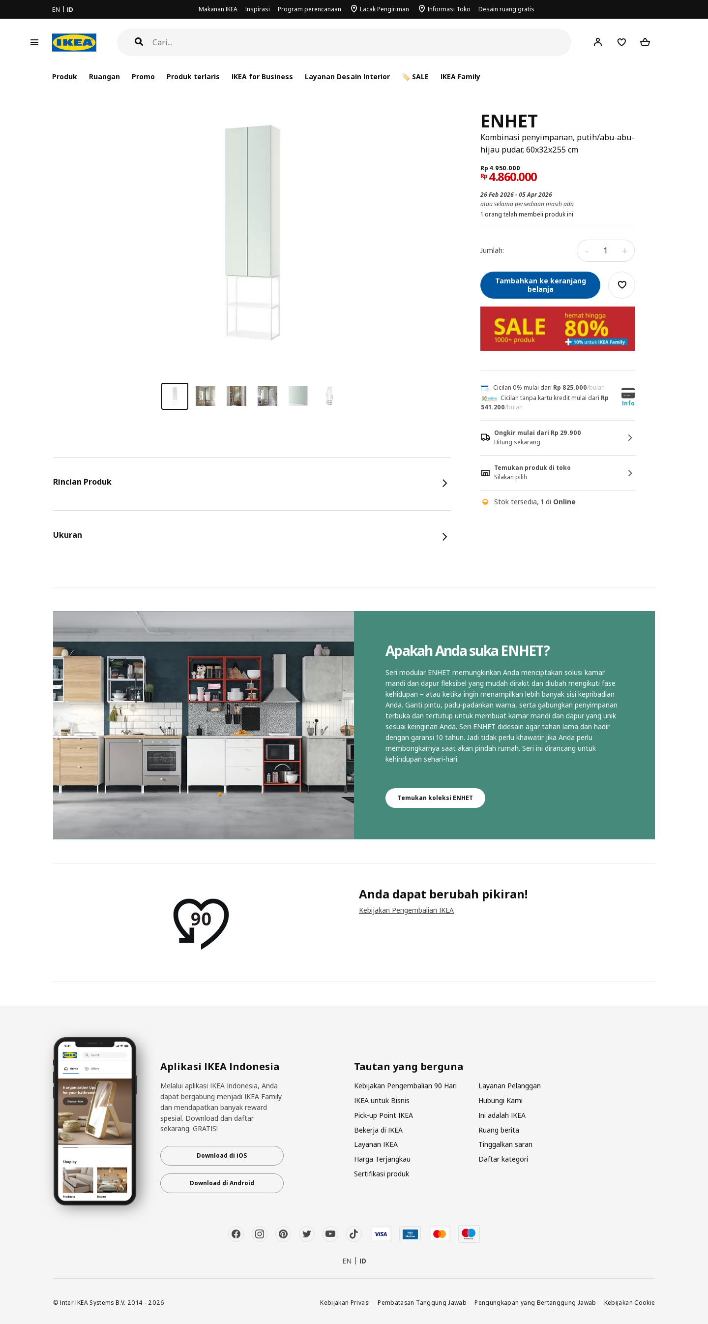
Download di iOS (222, 1155)
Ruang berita (498, 1130)
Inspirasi (257, 9)
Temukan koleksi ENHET (435, 798)
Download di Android (222, 1183)
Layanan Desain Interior (347, 76)
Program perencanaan (309, 9)
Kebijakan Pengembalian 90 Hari (405, 1085)
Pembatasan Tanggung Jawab (422, 1302)
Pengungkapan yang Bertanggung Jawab (535, 1302)
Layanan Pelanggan (509, 1085)
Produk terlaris (193, 76)
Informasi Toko (449, 9)
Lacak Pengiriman (384, 9)
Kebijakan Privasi (345, 1302)
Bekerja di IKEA (378, 1130)
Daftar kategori (503, 1159)
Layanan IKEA (376, 1144)
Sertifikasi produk (381, 1173)
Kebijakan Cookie (629, 1302)
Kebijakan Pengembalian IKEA (406, 910)
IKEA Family (460, 76)
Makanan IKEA (218, 9)
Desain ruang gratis (506, 9)
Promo (143, 76)
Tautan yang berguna (409, 1067)
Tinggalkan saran (505, 1144)
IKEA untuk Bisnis (382, 1100)
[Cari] (362, 42)
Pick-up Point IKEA (383, 1115)
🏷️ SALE (415, 76)
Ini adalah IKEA (502, 1115)
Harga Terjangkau (382, 1159)
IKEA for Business (262, 76)
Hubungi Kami (500, 1100)
